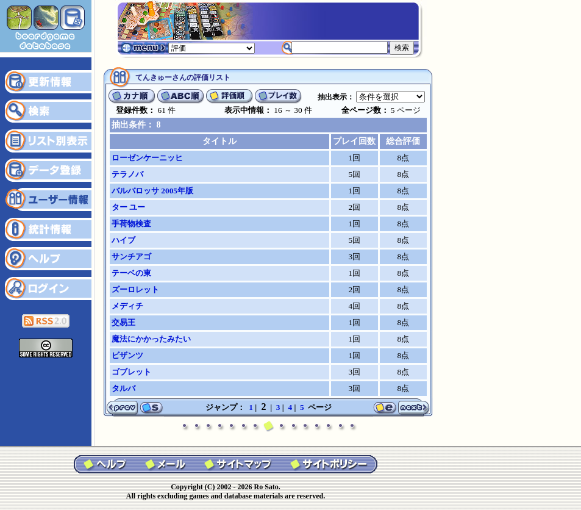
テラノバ (127, 174)
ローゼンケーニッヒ (147, 157)
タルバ (123, 388)
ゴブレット (131, 371)
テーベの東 (131, 273)
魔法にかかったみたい (151, 338)
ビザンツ (127, 355)
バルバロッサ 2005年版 (152, 190)
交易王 (123, 322)
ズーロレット (135, 289)
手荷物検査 (131, 223)
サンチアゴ (131, 256)
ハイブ (123, 240)
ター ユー (128, 207)
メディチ (127, 306)
